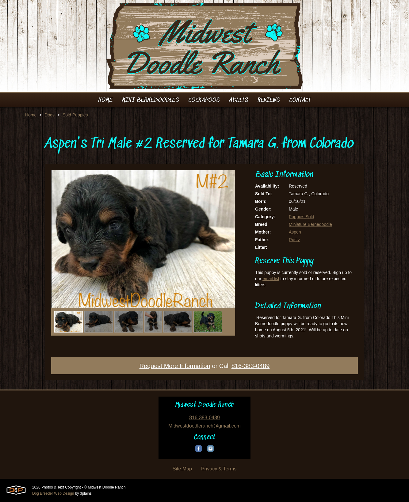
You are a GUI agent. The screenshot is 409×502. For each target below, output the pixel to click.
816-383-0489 (250, 366)
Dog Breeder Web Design (53, 493)
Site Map (182, 468)
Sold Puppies (75, 114)
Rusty (294, 239)
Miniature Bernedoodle (310, 224)
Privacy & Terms (218, 468)
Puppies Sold (301, 216)
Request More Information (175, 366)
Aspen (295, 232)
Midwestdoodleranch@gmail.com (204, 425)
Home (30, 114)
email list (270, 278)
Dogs (49, 114)
